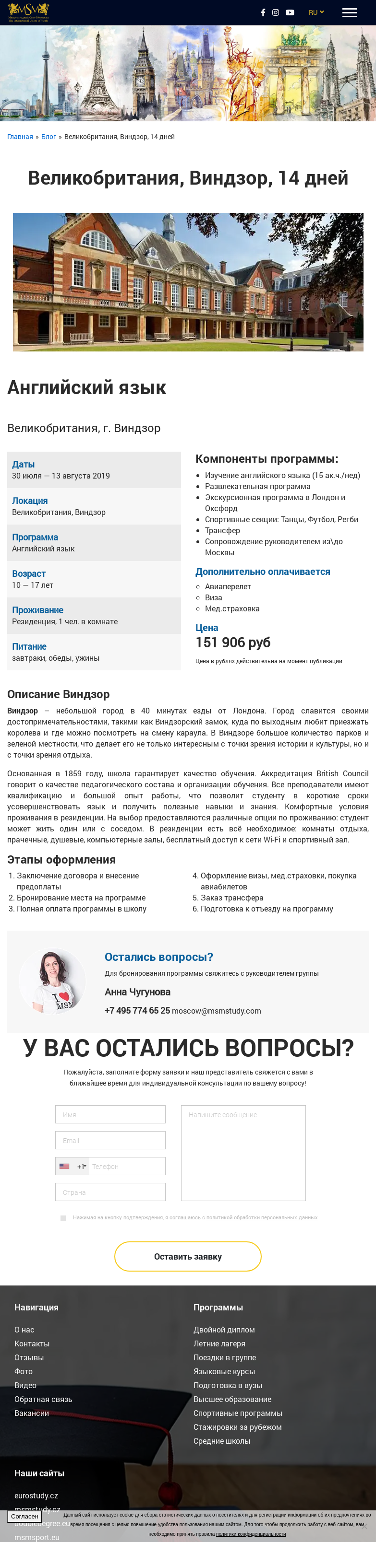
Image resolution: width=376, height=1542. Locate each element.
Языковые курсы (224, 1371)
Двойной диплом (224, 1329)
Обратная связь (43, 1399)
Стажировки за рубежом (238, 1427)
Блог (48, 136)
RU (313, 12)
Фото (23, 1371)
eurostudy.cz (36, 1495)
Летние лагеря (219, 1343)
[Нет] (364, 1526)
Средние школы (222, 1441)
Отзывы (29, 1357)
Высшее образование (232, 1399)
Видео (25, 1385)
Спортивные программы (238, 1413)
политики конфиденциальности (251, 1534)
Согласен (24, 1516)
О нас (24, 1329)
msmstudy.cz (37, 1509)
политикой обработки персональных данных (262, 1217)
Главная (20, 136)
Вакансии (31, 1413)
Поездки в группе (225, 1357)
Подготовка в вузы (228, 1385)
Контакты (32, 1343)
